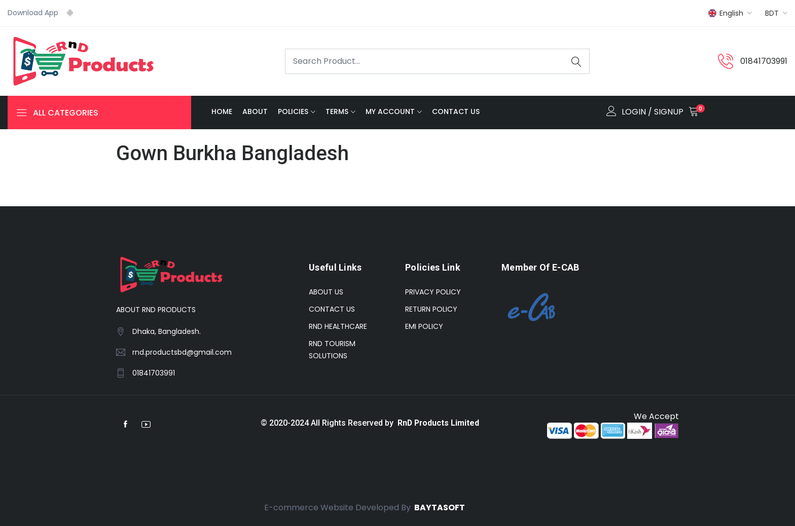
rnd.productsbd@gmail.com (182, 352)
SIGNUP (668, 112)
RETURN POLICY (431, 309)
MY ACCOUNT (390, 112)
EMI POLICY (424, 326)
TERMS (337, 112)
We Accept (655, 416)
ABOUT (255, 112)
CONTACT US (332, 309)
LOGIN (634, 112)
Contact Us (456, 112)
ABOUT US (326, 292)
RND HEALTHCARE (338, 326)
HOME (221, 112)
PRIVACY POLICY (433, 292)
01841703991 (763, 61)
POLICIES (293, 112)
